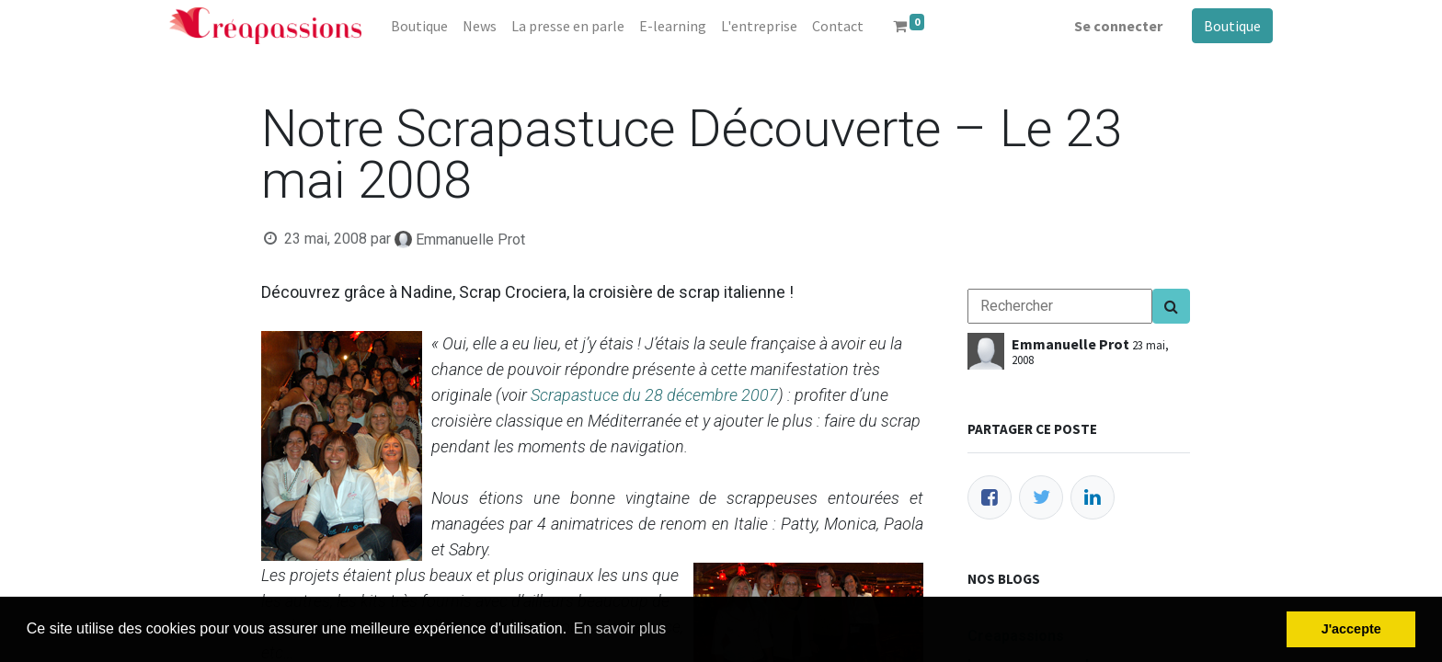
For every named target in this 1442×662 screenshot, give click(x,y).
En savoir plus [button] (620, 628)
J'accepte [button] (1351, 629)
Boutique (1232, 26)
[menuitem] (419, 25)
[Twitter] (1041, 497)
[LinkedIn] (1092, 497)
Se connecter (1118, 26)
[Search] (1171, 306)
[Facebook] (989, 497)
